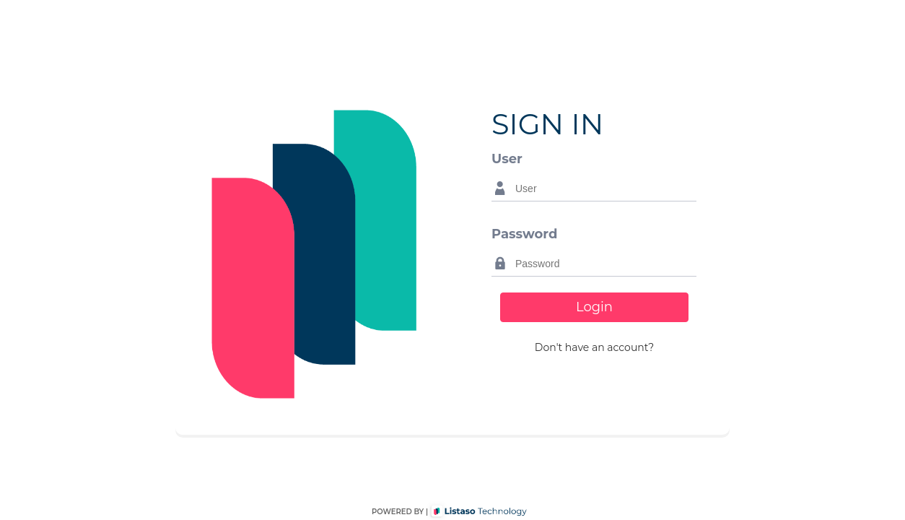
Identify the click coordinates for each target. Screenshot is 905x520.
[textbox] (602, 188)
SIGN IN (547, 124)
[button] (594, 347)
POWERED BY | (400, 511)
